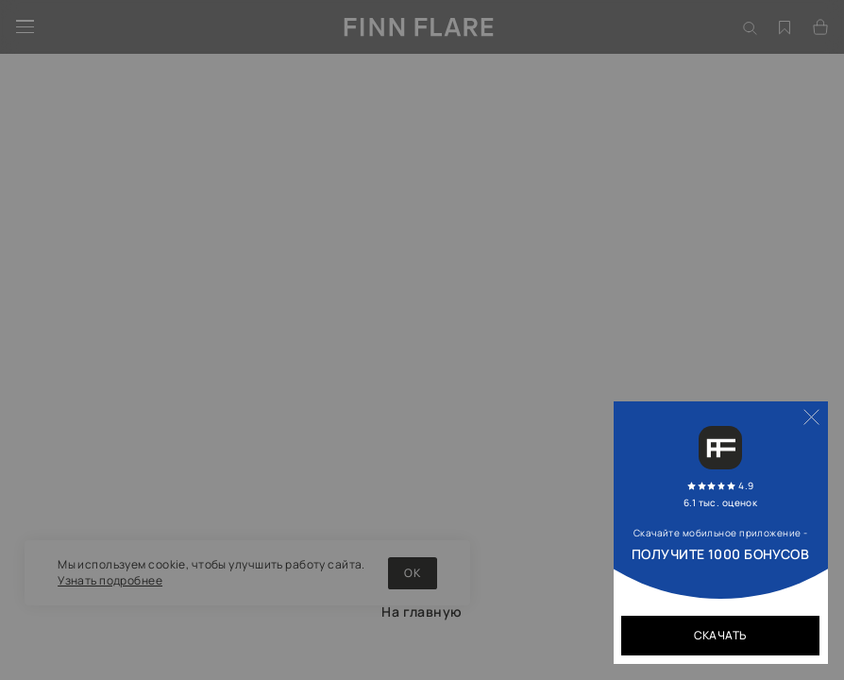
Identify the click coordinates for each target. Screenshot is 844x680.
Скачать (721, 635)
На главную (421, 611)
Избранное (785, 13)
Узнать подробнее (110, 580)
